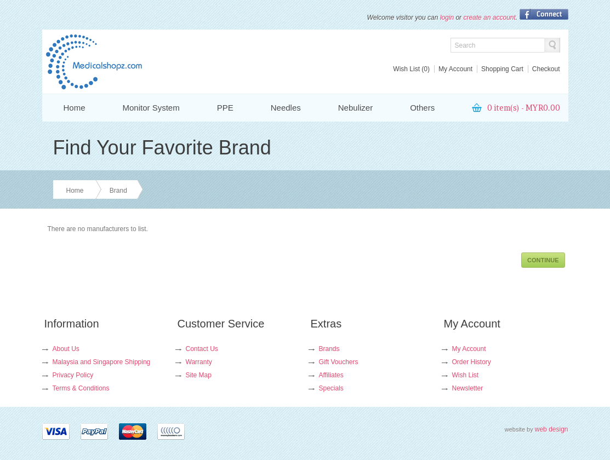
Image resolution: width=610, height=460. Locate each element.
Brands (329, 349)
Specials (331, 388)
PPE (225, 107)
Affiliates (331, 375)
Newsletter (467, 388)
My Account (455, 69)
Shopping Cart (502, 69)
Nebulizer (355, 107)
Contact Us (202, 349)
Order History (471, 362)
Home (74, 107)
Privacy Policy (73, 375)
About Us (66, 349)
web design (551, 429)
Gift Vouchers (338, 362)
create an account (489, 17)
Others (422, 107)
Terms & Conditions (81, 388)
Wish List (465, 375)
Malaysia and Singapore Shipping (102, 362)
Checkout (546, 69)
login (447, 17)
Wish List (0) (411, 69)
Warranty (199, 362)
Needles (286, 107)
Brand (118, 190)
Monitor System (151, 107)
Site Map (199, 375)
